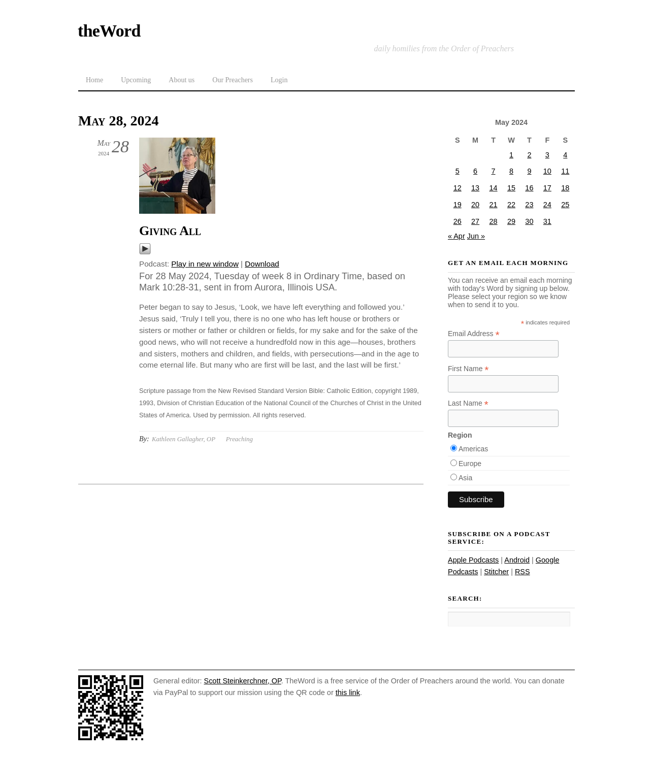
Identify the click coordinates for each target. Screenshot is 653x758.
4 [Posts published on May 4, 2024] (565, 155)
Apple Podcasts (473, 560)
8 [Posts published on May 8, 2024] (511, 171)
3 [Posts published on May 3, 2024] (547, 155)
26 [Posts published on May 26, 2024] (457, 221)
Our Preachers (232, 80)
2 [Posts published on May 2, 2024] (529, 155)
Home (94, 80)
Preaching (239, 439)
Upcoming (136, 80)
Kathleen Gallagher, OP (183, 439)
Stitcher (496, 572)
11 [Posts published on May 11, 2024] (565, 171)
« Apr (456, 236)
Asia (465, 478)
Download (262, 263)
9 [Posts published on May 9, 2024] (529, 171)
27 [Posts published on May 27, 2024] (475, 221)
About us (181, 80)
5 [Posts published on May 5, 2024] (457, 171)
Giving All (170, 230)
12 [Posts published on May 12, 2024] (457, 188)
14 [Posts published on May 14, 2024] (493, 188)
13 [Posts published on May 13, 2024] (475, 188)
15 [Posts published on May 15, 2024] (511, 188)
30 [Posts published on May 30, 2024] (529, 221)
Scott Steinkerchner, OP (242, 681)
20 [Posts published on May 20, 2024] (475, 205)
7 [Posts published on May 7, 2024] (494, 171)
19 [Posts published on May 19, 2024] (457, 205)
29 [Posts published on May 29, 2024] (511, 221)
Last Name (468, 403)
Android (517, 560)
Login (279, 80)
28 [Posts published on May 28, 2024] (493, 221)
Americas (473, 449)
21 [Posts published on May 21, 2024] (493, 205)
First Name (468, 369)
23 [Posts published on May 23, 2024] (529, 205)
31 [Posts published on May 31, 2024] (547, 221)
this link (348, 692)
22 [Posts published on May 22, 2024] (511, 205)
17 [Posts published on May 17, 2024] (547, 188)
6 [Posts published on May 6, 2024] (475, 171)
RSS (522, 572)
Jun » (476, 236)
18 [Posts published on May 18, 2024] (565, 188)
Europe (470, 463)
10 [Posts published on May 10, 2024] (547, 171)
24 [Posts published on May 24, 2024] (547, 205)
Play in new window (205, 263)
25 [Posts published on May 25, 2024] (565, 205)
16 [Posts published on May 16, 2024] (529, 188)
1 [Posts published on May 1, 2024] (511, 155)
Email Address (474, 334)
